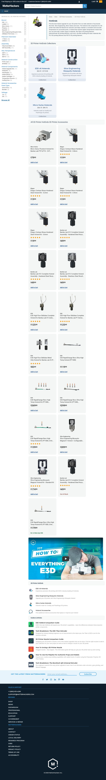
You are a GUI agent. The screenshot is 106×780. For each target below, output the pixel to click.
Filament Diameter (9, 37)
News (10, 704)
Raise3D (5, 30)
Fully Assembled (8, 46)
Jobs (10, 743)
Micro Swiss (7, 26)
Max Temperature (8, 51)
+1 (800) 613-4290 (45, 1)
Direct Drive (7, 88)
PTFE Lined (6, 62)
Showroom (13, 707)
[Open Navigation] (5, 11)
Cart (97, 1)
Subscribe (88, 674)
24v (4, 97)
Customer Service (34, 1)
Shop (10, 701)
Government (13, 719)
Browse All (6, 100)
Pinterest (59, 679)
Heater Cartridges (8, 77)
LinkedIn (55, 679)
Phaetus (5, 28)
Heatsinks (6, 71)
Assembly (5, 44)
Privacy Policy (14, 749)
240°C (5, 53)
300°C (5, 55)
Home (50, 17)
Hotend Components (9, 67)
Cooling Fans (7, 80)
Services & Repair (15, 722)
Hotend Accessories (9, 83)
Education (12, 713)
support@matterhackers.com (21, 694)
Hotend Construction (9, 60)
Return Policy (14, 746)
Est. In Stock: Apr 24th (37, 533)
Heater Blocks (7, 75)
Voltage (4, 92)
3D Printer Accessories (65, 17)
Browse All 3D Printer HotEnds (13, 16)
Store (55, 17)
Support (12, 716)
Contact (11, 732)
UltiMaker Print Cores (9, 34)
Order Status (14, 735)
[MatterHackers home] (53, 764)
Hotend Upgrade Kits (9, 69)
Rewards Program (16, 741)
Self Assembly (8, 48)
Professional (14, 710)
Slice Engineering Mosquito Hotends (12, 32)
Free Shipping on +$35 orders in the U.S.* (14, 1)
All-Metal (6, 64)
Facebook (43, 679)
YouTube (63, 679)
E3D (4, 22)
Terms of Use (13, 752)
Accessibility (13, 755)
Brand (4, 20)
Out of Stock (64, 494)
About (11, 729)
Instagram (51, 679)
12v (4, 95)
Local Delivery (14, 738)
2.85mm (6, 41)
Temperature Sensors (9, 78)
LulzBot (5, 24)
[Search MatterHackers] (85, 6)
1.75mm (6, 39)
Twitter (47, 679)
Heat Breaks (7, 73)
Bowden (5, 90)
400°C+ (5, 57)
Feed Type (5, 85)
